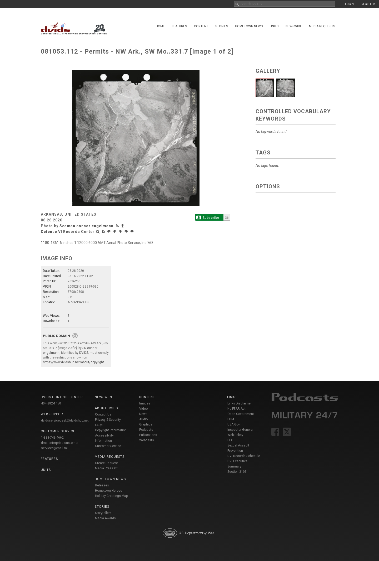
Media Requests (322, 26)
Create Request (106, 463)
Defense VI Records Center (67, 232)
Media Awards (105, 518)
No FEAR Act (236, 409)
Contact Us (103, 414)
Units (274, 26)
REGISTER (368, 4)
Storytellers (103, 513)
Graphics (145, 424)
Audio (143, 419)
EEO (230, 440)
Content (201, 26)
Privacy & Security (108, 420)
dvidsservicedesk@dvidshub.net (65, 420)
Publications (148, 435)
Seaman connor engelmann (86, 226)
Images (144, 403)
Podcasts (146, 430)
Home (160, 26)
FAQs (99, 425)
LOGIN (349, 4)
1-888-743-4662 (52, 437)
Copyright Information (111, 430)
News (143, 414)
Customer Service (108, 446)
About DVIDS (106, 408)
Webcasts (146, 440)
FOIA (230, 419)
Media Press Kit (106, 468)
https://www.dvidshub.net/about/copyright (73, 362)
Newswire (294, 26)
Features (179, 26)
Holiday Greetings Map (111, 496)
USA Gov (233, 424)
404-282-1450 (51, 403)
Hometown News (249, 26)
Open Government (240, 414)
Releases (102, 485)
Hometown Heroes (108, 490)
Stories (221, 26)
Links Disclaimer (239, 403)
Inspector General (240, 430)
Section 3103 (237, 472)
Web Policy (235, 435)
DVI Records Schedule (243, 456)
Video (143, 409)
